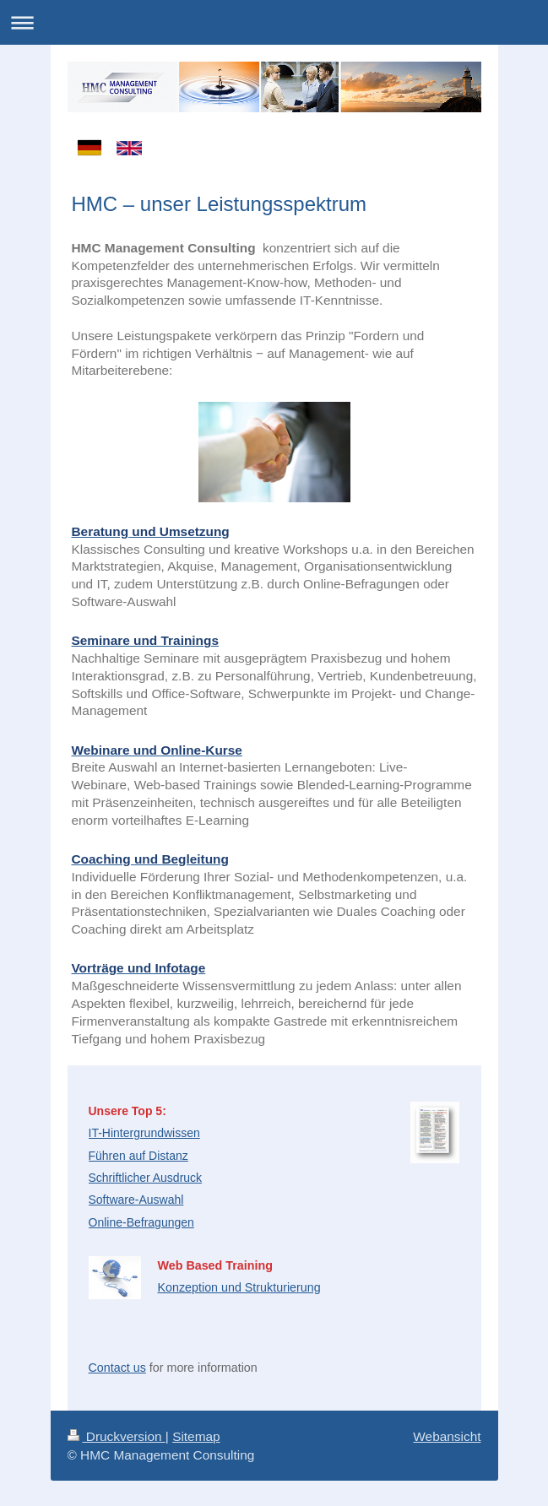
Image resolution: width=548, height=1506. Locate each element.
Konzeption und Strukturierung (239, 1287)
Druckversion (116, 1436)
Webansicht (446, 1436)
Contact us (117, 1367)
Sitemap (196, 1436)
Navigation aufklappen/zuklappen (274, 22)
